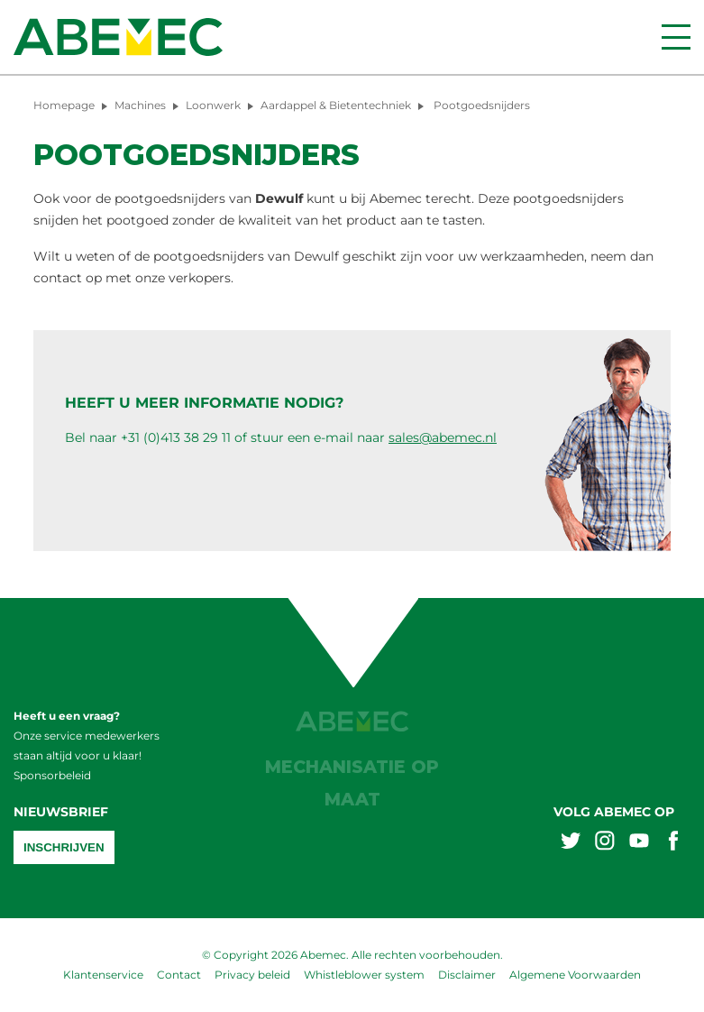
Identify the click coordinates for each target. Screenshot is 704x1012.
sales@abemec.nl (443, 437)
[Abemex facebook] (673, 843)
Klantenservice (103, 974)
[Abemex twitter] (571, 843)
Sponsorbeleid (52, 775)
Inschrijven (64, 847)
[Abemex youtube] (639, 843)
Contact (179, 974)
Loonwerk (213, 105)
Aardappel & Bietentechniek (336, 105)
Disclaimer (467, 974)
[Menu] (676, 37)
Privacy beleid (252, 974)
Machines (140, 105)
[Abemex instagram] (605, 843)
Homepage (64, 105)
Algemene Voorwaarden (575, 974)
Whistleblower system (364, 974)
